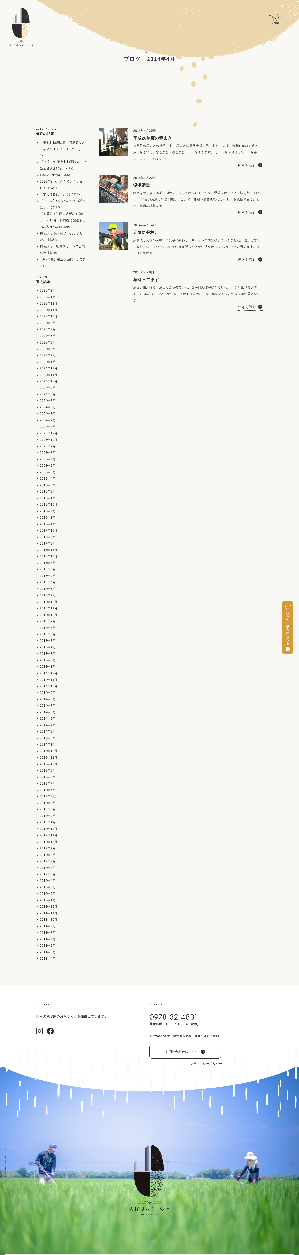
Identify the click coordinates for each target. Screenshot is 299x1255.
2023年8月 (48, 452)
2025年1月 (48, 362)
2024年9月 (48, 387)
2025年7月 (48, 329)
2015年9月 (48, 621)
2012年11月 (49, 835)
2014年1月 (48, 744)
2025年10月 (49, 316)
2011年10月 (49, 919)
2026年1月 (48, 297)
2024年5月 (48, 413)
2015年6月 (48, 634)
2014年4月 (48, 725)
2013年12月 (49, 751)
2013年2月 (48, 815)
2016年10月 (49, 556)
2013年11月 (49, 757)
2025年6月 (48, 335)
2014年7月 (48, 705)
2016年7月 (48, 563)
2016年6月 (48, 569)
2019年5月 (48, 485)
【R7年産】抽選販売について (61, 259)
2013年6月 (48, 790)
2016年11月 (49, 550)
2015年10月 (49, 614)
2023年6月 (48, 465)
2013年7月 (48, 783)
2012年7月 (48, 861)
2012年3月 (48, 887)
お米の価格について (54, 194)
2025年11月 (49, 310)
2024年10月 (49, 381)
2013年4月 (48, 803)
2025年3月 (48, 349)
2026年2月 (48, 290)
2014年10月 (49, 686)
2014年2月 (48, 738)
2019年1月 (48, 498)
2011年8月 (48, 932)
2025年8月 (48, 323)
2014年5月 (48, 718)
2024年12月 (49, 368)
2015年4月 (48, 647)
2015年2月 (48, 660)
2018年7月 (48, 511)
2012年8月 (48, 854)
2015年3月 (48, 653)
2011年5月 (48, 952)
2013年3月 (48, 809)
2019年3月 (48, 491)
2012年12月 (49, 828)
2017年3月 (48, 543)
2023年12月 (49, 433)
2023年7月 (48, 459)
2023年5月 (48, 472)
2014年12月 (49, 673)
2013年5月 (48, 796)
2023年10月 (49, 439)
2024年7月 (48, 400)
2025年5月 (48, 342)
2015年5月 (48, 640)
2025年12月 (49, 303)
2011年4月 (48, 958)
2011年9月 (48, 926)
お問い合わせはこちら (185, 1052)
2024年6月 (48, 407)
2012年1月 (48, 900)
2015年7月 (48, 627)
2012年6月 (48, 867)
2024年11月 (49, 374)
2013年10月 (49, 764)
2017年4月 (48, 537)
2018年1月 (48, 524)
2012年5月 (48, 874)
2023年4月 (48, 478)
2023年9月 (48, 446)
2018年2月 (48, 517)
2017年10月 (49, 530)
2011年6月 (48, 945)
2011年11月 (49, 913)
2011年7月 (48, 939)
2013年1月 (48, 822)
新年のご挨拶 (49, 175)
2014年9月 (48, 692)
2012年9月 (48, 848)
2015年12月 (49, 602)
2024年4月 (48, 420)
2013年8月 (48, 777)
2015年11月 (49, 608)
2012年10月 (49, 842)
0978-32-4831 (174, 1017)
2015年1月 (48, 666)
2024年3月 (48, 426)
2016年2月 (48, 595)
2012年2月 (48, 893)
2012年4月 (48, 880)
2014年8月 (48, 699)
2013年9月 (48, 770)
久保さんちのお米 (21, 28)
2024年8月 (48, 394)
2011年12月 (49, 906)
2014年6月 (48, 712)
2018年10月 (49, 504)
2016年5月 (48, 575)
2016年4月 (48, 582)
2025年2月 (48, 355)
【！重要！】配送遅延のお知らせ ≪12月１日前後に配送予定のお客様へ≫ (63, 220)
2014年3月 (48, 731)
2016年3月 (48, 588)
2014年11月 (49, 679)
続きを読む (247, 165)
